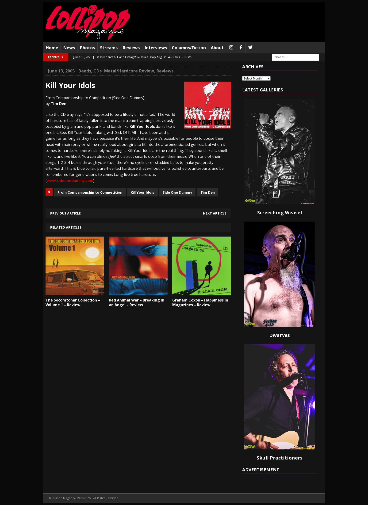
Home (52, 47)
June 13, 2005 (61, 71)
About (217, 47)
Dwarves (279, 335)
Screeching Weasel (279, 212)
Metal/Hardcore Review (129, 71)
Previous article (65, 213)
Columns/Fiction (189, 47)
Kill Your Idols (142, 192)
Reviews (131, 47)
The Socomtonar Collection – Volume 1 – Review (73, 303)
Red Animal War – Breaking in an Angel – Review (136, 303)
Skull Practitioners (280, 458)
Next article (214, 213)
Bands (84, 71)
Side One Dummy (177, 192)
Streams (109, 47)
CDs (97, 71)
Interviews (156, 47)
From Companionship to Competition (90, 192)
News (69, 47)
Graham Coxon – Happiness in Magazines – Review (200, 303)
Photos (87, 47)
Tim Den (207, 192)
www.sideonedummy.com (70, 180)
